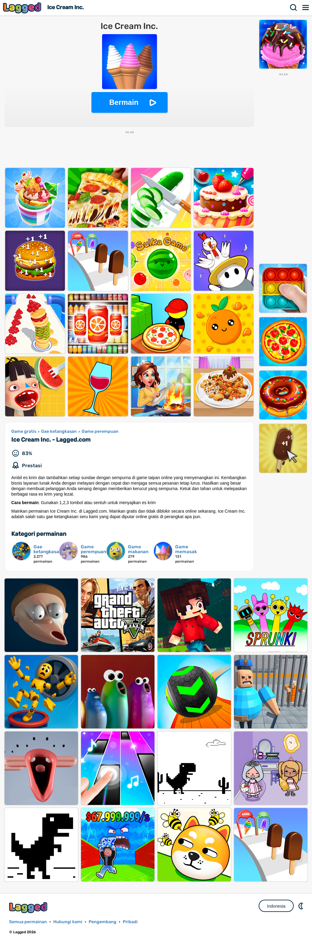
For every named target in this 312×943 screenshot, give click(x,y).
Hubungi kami (67, 921)
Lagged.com (29, 907)
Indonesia (276, 906)
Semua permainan (28, 921)
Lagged (23, 8)
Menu (306, 7)
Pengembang (102, 921)
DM (301, 906)
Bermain (123, 102)
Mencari (294, 7)
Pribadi (130, 921)
